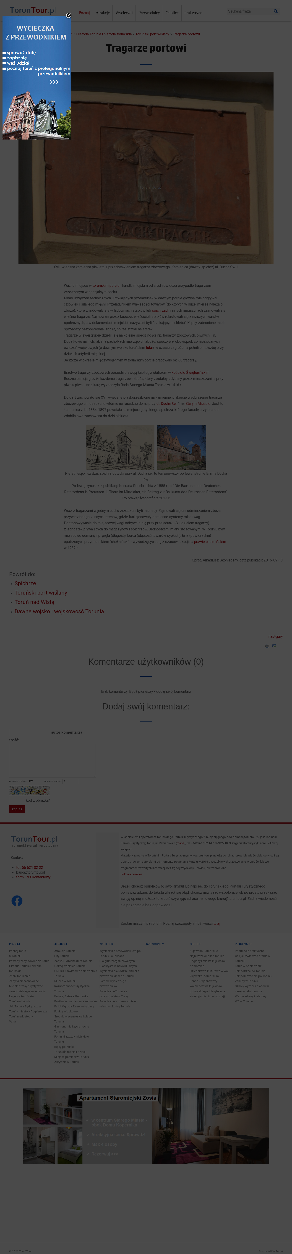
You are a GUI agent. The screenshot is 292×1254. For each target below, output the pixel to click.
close (175, 517)
